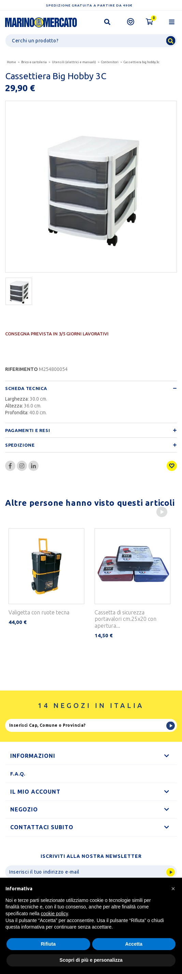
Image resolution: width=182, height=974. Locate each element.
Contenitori (109, 62)
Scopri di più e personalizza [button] (90, 960)
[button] (173, 888)
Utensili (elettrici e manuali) (74, 62)
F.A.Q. (18, 774)
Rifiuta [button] (48, 944)
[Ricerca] (91, 40)
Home (11, 62)
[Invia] (91, 871)
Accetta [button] (133, 944)
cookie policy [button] (54, 913)
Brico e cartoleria (34, 62)
